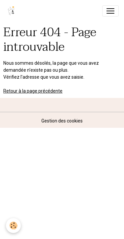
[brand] (12, 11)
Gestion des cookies (62, 120)
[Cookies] (13, 225)
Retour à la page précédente (32, 91)
